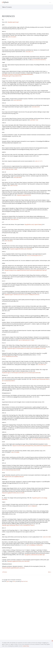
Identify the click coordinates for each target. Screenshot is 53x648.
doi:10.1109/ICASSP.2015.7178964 (26, 340)
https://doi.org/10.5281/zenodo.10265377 (11, 525)
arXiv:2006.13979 (36, 107)
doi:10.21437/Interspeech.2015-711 (35, 255)
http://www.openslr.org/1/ (13, 22)
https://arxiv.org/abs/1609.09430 (24, 195)
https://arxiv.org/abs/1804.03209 (14, 561)
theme (14, 581)
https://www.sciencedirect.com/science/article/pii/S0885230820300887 (17, 74)
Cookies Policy (26, 646)
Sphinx (7, 581)
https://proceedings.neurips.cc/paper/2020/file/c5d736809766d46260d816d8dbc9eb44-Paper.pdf (25, 270)
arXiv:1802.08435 (9, 240)
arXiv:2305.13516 (42, 364)
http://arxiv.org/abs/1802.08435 (17, 249)
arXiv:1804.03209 (25, 561)
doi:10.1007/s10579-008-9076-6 (39, 59)
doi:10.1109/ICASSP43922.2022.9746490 (11, 470)
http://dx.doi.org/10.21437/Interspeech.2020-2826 (13, 372)
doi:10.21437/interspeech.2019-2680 (37, 348)
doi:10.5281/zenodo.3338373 (8, 380)
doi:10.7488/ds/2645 (32, 506)
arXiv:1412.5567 (14, 185)
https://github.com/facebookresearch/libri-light (34, 554)
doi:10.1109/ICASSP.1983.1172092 (9, 169)
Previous (4, 572)
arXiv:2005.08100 (17, 177)
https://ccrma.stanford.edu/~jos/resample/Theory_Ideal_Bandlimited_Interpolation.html (31, 445)
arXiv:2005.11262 (34, 120)
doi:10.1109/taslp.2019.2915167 (32, 294)
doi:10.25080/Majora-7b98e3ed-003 (34, 545)
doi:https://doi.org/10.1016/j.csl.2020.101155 (11, 76)
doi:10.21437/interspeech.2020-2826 (32, 372)
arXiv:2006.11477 (29, 51)
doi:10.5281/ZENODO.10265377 (27, 525)
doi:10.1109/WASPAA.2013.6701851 (10, 356)
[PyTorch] (5, 2)
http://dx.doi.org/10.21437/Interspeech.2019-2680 (18, 348)
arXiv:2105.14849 (47, 537)
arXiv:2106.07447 (14, 219)
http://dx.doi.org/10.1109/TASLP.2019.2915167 (14, 294)
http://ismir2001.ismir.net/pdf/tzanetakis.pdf (13, 476)
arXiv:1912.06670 (12, 37)
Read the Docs (24, 581)
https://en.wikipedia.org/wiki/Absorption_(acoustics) (13, 568)
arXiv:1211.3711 (38, 161)
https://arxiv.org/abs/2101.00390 (9, 492)
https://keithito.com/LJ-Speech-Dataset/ (33, 224)
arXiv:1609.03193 (17, 100)
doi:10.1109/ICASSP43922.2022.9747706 (41, 439)
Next (49, 572)
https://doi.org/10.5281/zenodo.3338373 (40, 379)
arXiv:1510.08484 (15, 452)
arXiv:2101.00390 (20, 492)
